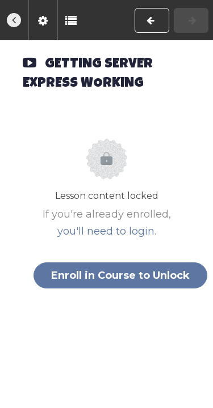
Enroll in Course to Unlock (120, 275)
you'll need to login (105, 231)
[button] (14, 20)
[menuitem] (42, 20)
